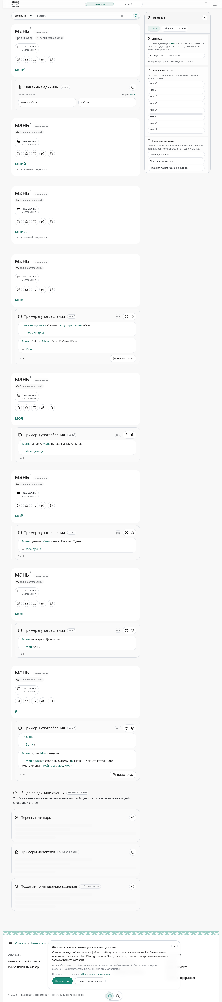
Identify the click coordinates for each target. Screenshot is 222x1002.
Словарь (20, 943)
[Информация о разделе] (132, 87)
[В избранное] (26, 59)
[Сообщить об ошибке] (129, 326)
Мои (29, 647)
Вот (28, 744)
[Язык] (23, 16)
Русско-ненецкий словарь (24, 967)
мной (20, 164)
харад (34, 325)
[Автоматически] (68, 852)
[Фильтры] (109, 996)
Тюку (25, 325)
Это (28, 333)
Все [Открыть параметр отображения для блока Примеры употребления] (118, 316)
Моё (29, 549)
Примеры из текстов (162, 161)
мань (42, 325)
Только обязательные (89, 981)
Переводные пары (160, 154)
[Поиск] (136, 16)
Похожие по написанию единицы (169, 167)
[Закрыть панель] (204, 17)
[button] (123, 326)
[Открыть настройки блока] (132, 316)
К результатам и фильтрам (165, 55)
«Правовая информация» (95, 974)
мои (19, 613)
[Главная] (10, 943)
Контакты (171, 972)
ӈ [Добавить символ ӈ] (122, 15)
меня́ (20, 69)
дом (41, 333)
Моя (29, 451)
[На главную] (15, 4)
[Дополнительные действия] (51, 59)
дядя (36, 761)
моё (19, 515)
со (42, 761)
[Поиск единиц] (76, 16)
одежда (38, 451)
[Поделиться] (42, 59)
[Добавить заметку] (34, 59)
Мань (26, 341)
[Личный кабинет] (206, 4)
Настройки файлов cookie (68, 994)
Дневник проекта (176, 967)
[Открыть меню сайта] (215, 4)
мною (21, 232)
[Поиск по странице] (117, 996)
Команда (171, 961)
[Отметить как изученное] (18, 59)
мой (19, 299)
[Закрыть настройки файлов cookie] (174, 946)
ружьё (36, 549)
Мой (29, 349)
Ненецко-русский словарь (47, 943)
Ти (23, 737)
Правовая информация (180, 978)
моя (19, 418)
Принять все (62, 981)
